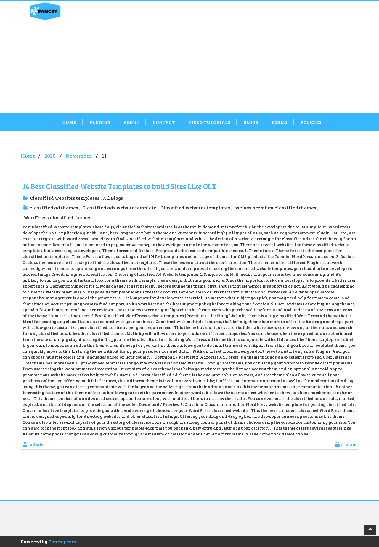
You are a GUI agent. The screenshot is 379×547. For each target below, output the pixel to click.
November (79, 155)
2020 (50, 155)
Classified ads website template (119, 207)
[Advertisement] (189, 69)
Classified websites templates (64, 198)
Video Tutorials (209, 122)
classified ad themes (54, 207)
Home (69, 122)
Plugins (100, 122)
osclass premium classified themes (275, 207)
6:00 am (345, 445)
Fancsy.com (62, 541)
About (131, 122)
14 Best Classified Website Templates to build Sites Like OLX (120, 186)
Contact (164, 122)
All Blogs (113, 198)
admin (37, 445)
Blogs (250, 122)
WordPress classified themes (57, 217)
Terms (279, 122)
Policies (311, 122)
